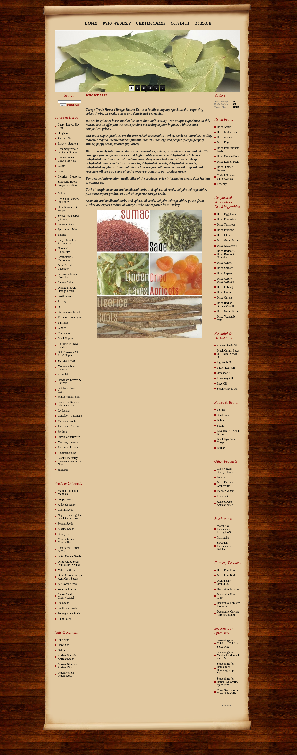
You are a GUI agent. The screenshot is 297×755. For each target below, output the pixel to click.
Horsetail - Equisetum (64, 250)
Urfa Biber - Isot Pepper (67, 209)
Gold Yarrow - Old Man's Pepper (68, 354)
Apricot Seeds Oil (227, 345)
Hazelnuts (63, 645)
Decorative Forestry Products (228, 604)
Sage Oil (222, 383)
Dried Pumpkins (226, 219)
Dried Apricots (225, 137)
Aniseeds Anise (67, 504)
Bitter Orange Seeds (69, 556)
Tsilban (221, 447)
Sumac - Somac (67, 224)
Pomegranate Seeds (69, 613)
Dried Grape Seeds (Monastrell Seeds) (69, 563)
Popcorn (221, 477)
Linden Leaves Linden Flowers (67, 159)
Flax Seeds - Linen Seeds (68, 549)
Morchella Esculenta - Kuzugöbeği (224, 529)
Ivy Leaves (64, 410)
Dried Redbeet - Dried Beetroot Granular (226, 254)
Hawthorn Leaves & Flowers (69, 381)
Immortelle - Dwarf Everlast (69, 345)
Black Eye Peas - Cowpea (226, 441)
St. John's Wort (66, 360)
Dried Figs (223, 142)
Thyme (62, 234)
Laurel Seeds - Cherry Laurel (66, 596)
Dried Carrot (224, 262)
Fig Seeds (63, 602)
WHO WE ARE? (116, 23)
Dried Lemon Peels (228, 161)
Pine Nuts (63, 639)
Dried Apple (224, 126)
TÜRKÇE (203, 23)
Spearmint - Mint (68, 229)
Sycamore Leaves (68, 447)
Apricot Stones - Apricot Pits (67, 666)
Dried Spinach (225, 267)
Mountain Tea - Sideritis (66, 368)
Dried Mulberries (227, 132)
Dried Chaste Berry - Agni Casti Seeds (70, 577)
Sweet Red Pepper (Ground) (68, 217)
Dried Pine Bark (226, 575)
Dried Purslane (225, 230)
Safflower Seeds (67, 584)
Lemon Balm (65, 282)
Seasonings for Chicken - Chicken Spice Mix (227, 643)
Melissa (62, 431)
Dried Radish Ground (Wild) (225, 304)
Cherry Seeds (65, 534)
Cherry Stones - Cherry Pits (67, 541)
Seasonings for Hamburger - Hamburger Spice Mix (227, 668)
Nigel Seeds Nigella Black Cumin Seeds (69, 517)
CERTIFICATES (150, 23)
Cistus (61, 165)
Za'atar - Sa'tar (66, 138)
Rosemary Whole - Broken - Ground (69, 150)
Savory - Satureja (68, 143)
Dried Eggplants (226, 214)
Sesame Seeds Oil (227, 388)
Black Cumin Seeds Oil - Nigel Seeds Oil (228, 354)
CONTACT (180, 23)
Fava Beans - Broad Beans (228, 432)
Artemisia (63, 374)
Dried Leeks (224, 292)
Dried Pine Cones (227, 570)
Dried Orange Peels (228, 156)
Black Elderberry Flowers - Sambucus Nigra (69, 461)
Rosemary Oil (225, 378)
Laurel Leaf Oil (226, 367)
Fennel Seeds (65, 523)
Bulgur (221, 420)
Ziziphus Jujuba (67, 452)
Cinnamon (64, 333)
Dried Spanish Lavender (66, 267)
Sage (60, 171)
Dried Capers (224, 273)
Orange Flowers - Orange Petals (68, 289)
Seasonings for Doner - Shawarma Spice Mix (228, 682)
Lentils (221, 409)
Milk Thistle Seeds (69, 570)
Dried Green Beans (228, 240)
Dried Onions (224, 297)
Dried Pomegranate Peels (228, 149)
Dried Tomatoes (226, 224)
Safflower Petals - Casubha (68, 276)
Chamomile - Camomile (65, 258)
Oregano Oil (224, 372)
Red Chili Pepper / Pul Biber (68, 200)
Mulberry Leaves (68, 442)
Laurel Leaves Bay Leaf (69, 126)
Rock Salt (222, 496)
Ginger (62, 327)
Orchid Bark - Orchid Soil (225, 582)
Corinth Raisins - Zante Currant (227, 177)
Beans (220, 425)
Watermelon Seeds (68, 589)
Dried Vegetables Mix (227, 318)
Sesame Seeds (66, 528)
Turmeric (63, 322)
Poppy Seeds (65, 499)
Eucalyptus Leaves (68, 426)
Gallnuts (62, 650)
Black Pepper (65, 338)
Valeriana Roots (67, 421)
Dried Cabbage (225, 287)
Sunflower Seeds (67, 608)
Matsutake (223, 537)
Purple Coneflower (69, 437)
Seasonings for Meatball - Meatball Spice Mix (228, 655)
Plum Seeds (64, 618)
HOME (91, 23)
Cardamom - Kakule (69, 312)
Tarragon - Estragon (69, 317)
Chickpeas (223, 415)
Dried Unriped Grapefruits (225, 484)
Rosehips (222, 184)
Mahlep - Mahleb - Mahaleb (68, 492)
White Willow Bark (69, 396)
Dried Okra (223, 235)
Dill (60, 306)
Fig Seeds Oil (224, 362)
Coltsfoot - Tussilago (70, 415)
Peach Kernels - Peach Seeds (67, 674)
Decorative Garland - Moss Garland (228, 613)
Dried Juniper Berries (225, 168)
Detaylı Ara (73, 104)
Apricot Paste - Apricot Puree (225, 503)
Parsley (62, 301)
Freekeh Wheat (225, 491)
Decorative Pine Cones (226, 596)
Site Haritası (228, 705)
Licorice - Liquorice (69, 176)
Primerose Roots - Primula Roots (68, 404)
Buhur (61, 193)
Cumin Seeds (65, 509)
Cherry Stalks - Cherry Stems (225, 470)
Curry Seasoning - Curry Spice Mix (227, 692)
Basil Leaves (65, 296)
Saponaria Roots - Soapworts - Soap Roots (68, 185)
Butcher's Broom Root (67, 390)
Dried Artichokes (227, 245)
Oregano (63, 133)
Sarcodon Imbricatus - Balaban (224, 546)
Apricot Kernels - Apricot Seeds (68, 657)
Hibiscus (63, 469)
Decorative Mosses (228, 589)
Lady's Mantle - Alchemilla (67, 242)
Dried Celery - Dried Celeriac (225, 280)
